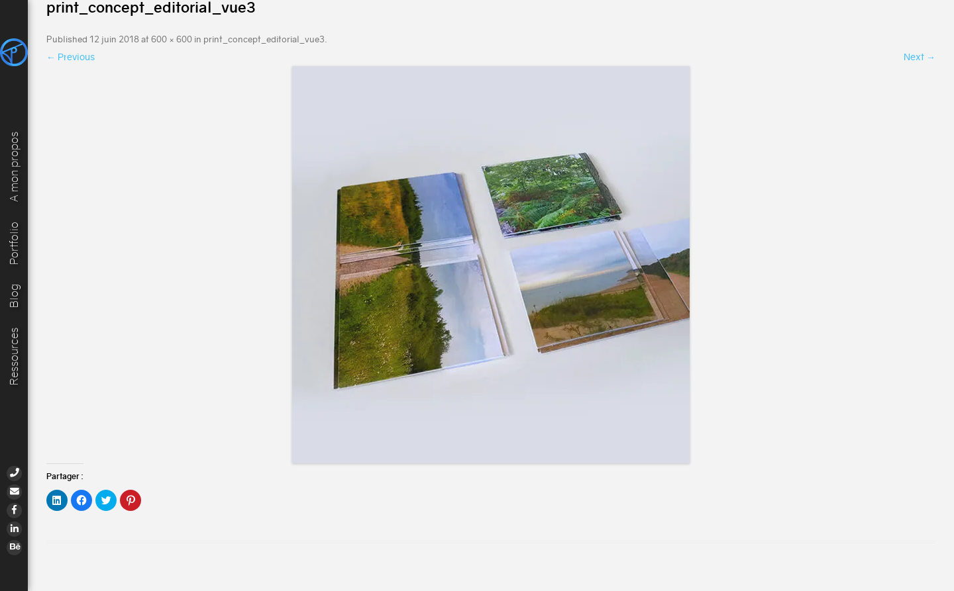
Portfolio (14, 242)
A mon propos (14, 165)
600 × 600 (171, 39)
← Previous (70, 57)
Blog (14, 296)
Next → (919, 57)
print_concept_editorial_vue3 (264, 39)
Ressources (14, 356)
